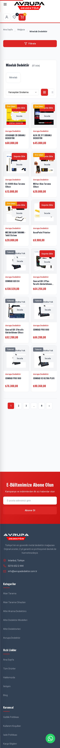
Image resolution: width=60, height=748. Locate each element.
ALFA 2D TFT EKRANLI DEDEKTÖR (42, 136)
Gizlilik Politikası (11, 717)
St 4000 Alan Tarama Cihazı (15, 185)
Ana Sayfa (8, 29)
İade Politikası (10, 735)
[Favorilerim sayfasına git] (14, 17)
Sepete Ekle (19, 108)
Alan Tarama (9, 593)
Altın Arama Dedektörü (14, 611)
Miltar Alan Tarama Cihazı (42, 185)
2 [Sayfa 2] (18, 406)
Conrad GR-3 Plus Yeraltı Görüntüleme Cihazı (42, 283)
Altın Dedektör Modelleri (15, 620)
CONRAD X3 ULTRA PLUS (44, 378)
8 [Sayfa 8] (41, 406)
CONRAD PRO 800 (41, 329)
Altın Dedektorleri (12, 629)
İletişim (7, 686)
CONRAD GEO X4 (12, 280)
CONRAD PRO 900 (13, 378)
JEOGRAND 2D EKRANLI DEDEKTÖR (15, 136)
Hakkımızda (9, 677)
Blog (5, 695)
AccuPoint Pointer (41, 232)
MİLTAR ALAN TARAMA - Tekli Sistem (15, 234)
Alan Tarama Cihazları (14, 602)
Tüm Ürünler (9, 668)
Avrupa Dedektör (11, 638)
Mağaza (21, 29)
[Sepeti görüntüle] (22, 17)
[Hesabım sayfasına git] (6, 17)
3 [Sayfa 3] (26, 406)
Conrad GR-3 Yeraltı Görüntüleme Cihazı (14, 331)
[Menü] (6, 5)
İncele (19, 116)
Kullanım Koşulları (12, 726)
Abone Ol (30, 510)
